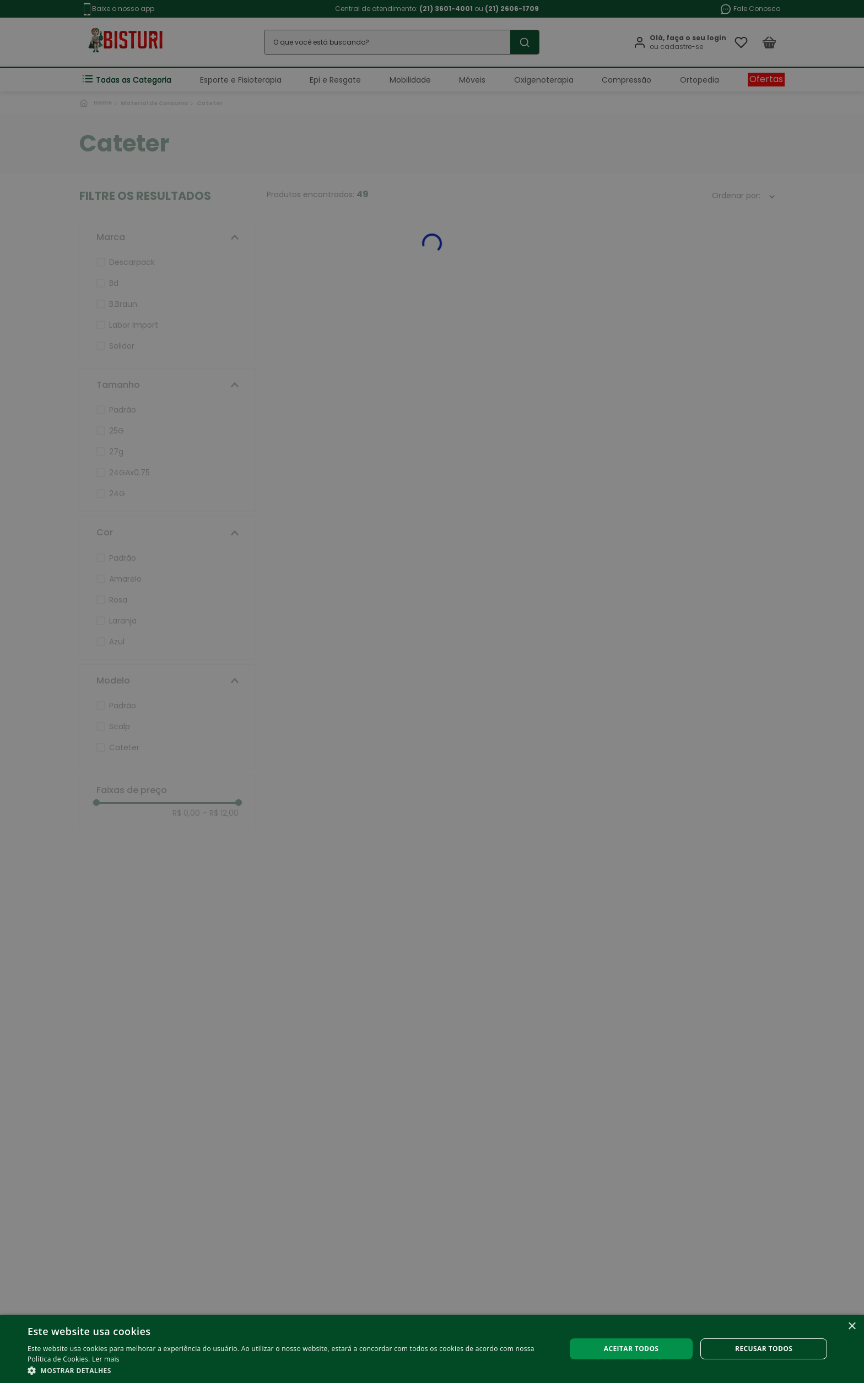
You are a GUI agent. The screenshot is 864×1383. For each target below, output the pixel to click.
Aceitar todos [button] (631, 1348)
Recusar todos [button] (763, 1348)
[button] (289, 1370)
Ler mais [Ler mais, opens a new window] (106, 1359)
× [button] (851, 1326)
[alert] (432, 691)
